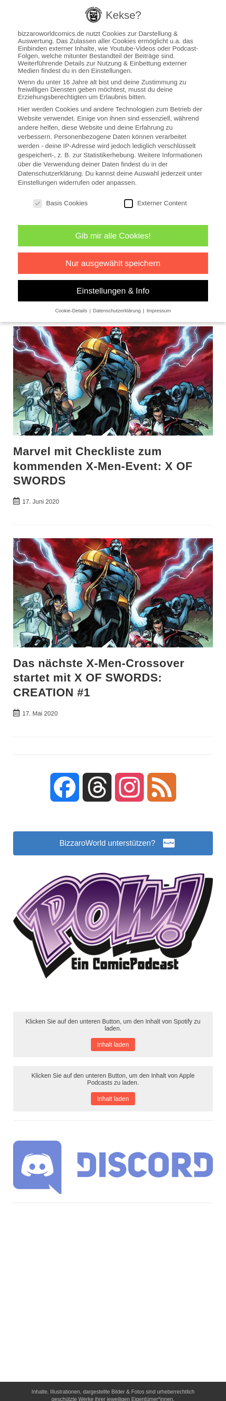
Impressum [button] (158, 310)
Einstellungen (37, 182)
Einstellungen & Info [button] (113, 290)
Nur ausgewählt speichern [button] (113, 263)
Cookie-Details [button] (71, 310)
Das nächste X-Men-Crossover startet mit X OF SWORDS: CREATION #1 (98, 678)
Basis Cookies (60, 203)
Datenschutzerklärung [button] (118, 310)
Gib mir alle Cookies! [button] (113, 235)
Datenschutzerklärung (50, 173)
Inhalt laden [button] (113, 1044)
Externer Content (155, 203)
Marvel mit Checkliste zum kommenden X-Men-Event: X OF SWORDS (103, 466)
